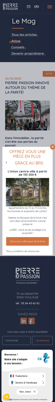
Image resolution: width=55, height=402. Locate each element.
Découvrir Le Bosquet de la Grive (27, 241)
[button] (6, 397)
